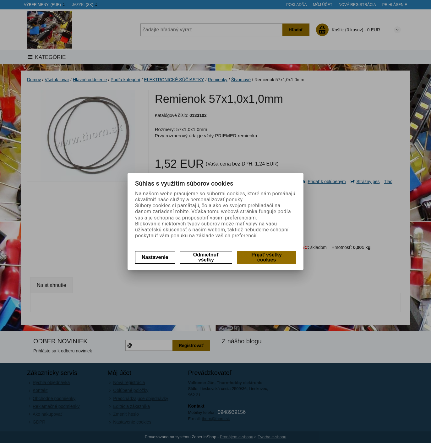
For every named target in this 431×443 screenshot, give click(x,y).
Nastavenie (155, 257)
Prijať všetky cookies (266, 257)
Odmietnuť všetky (206, 257)
